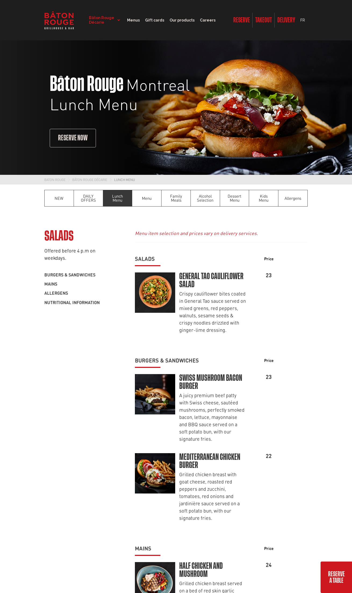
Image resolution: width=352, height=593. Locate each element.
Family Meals (176, 198)
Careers (207, 20)
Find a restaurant (114, 431)
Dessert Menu (234, 198)
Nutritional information (72, 302)
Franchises (107, 483)
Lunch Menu (124, 179)
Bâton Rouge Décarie (89, 179)
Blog (155, 444)
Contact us (108, 457)
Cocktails (53, 457)
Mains (50, 283)
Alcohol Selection (205, 198)
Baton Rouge (55, 179)
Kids (48, 483)
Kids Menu (263, 198)
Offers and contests (169, 431)
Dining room (56, 431)
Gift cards (160, 457)
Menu (147, 198)
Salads (145, 258)
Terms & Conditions (156, 558)
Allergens (293, 198)
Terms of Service (223, 542)
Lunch (50, 444)
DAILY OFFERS (88, 198)
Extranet (203, 558)
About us (106, 444)
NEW (59, 198)
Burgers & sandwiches (69, 274)
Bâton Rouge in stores (172, 470)
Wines (50, 470)
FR (302, 20)
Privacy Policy (194, 542)
